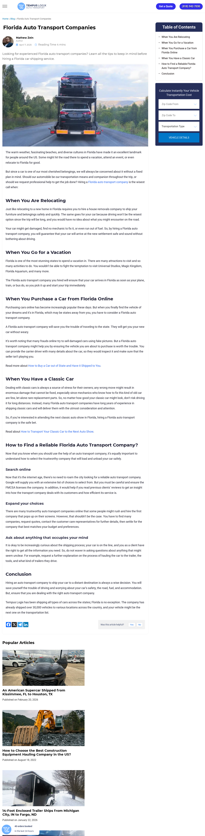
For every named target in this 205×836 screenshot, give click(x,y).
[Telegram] (20, 624)
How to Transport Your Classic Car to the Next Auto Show (57, 431)
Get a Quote (166, 6)
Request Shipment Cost (152, 785)
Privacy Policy (61, 785)
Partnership (113, 785)
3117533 (16, 821)
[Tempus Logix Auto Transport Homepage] (23, 6)
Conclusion (168, 73)
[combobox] (179, 104)
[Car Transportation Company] (5, 799)
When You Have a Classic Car (178, 58)
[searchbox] (176, 104)
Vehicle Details (179, 137)
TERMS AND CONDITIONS (88, 785)
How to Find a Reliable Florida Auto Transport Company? (178, 66)
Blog (12, 18)
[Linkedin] (25, 624)
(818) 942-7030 (191, 6)
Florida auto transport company (108, 182)
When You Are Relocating (176, 36)
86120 (36, 821)
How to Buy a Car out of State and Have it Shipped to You (64, 365)
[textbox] (179, 126)
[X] (14, 624)
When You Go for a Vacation (177, 42)
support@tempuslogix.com (35, 817)
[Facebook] (8, 624)
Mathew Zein (25, 37)
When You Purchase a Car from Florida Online (179, 50)
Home (5, 18)
